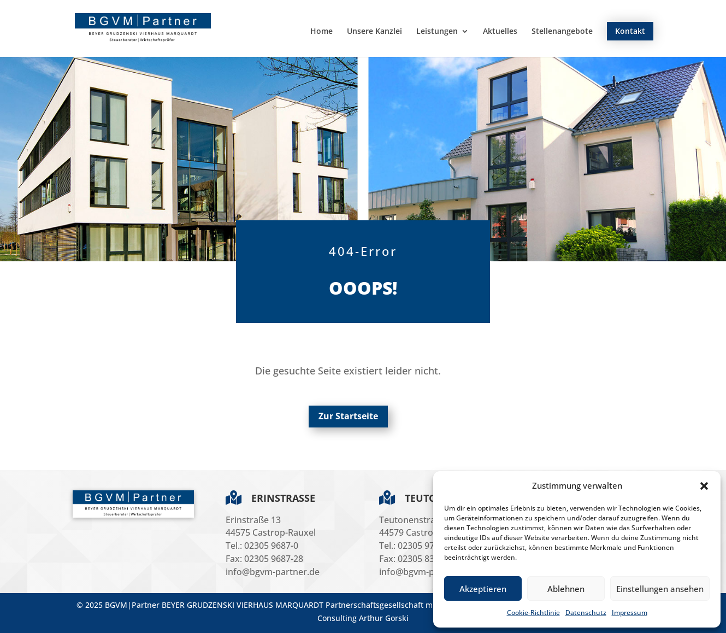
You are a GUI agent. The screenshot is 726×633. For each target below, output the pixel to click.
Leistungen (437, 31)
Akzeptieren (482, 588)
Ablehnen (566, 588)
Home (321, 31)
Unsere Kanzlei (374, 31)
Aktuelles (500, 31)
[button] (704, 485)
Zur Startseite (348, 416)
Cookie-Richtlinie (533, 612)
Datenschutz (585, 612)
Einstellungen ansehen (660, 588)
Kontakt (630, 31)
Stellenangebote (562, 31)
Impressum (629, 612)
